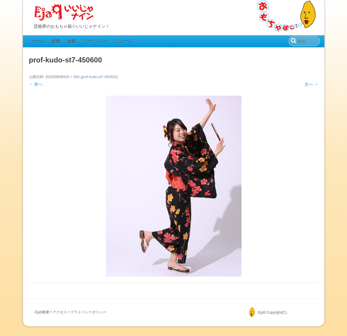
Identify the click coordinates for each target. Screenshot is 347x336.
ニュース (123, 41)
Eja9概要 (42, 312)
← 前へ (36, 84)
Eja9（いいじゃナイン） (64, 13)
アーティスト (95, 41)
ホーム (38, 41)
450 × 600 (71, 77)
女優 (71, 41)
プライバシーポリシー (88, 312)
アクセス (59, 312)
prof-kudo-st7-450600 (99, 77)
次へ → (311, 84)
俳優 (56, 41)
